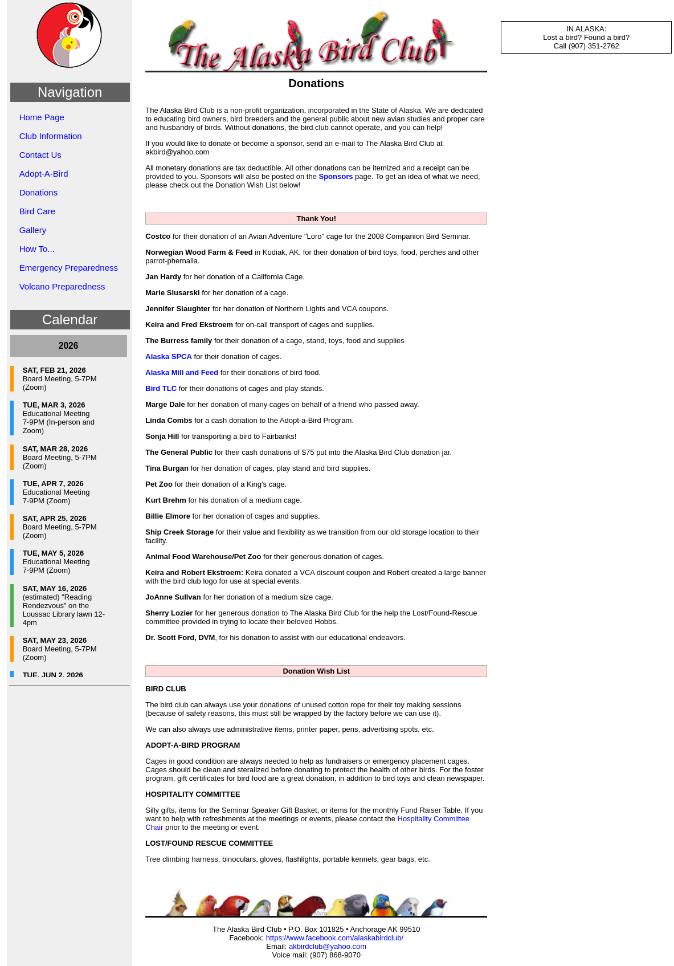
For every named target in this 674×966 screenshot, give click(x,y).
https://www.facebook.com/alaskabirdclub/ (334, 938)
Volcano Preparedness (62, 286)
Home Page (41, 117)
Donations (38, 192)
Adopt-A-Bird (43, 173)
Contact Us (40, 155)
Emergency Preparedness (68, 267)
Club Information (50, 136)
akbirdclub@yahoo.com (327, 946)
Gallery (33, 230)
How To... (37, 249)
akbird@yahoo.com (177, 152)
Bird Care (37, 211)
